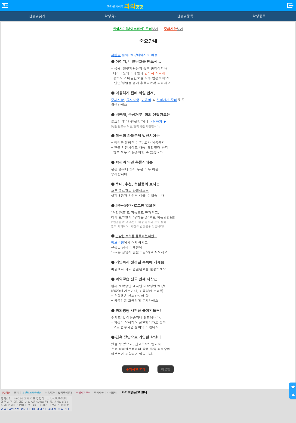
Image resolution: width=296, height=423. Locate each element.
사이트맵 (112, 392)
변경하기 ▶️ (158, 121)
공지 (16, 392)
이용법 (146, 99)
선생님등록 (185, 15)
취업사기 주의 (167, 99)
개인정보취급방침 (31, 392)
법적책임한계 (65, 392)
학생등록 (259, 15)
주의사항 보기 (135, 369)
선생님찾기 (37, 15)
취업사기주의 (83, 392)
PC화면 (6, 392)
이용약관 (50, 392)
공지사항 (132, 99)
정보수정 (117, 242)
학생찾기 (111, 15)
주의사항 (117, 99)
